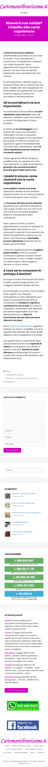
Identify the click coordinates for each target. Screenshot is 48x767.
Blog (8, 371)
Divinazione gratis (15, 374)
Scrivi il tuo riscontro (16, 690)
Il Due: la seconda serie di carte (23, 503)
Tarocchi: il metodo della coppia (24, 494)
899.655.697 (24, 561)
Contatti (40, 753)
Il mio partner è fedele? (20, 522)
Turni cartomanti (21, 753)
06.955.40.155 (24, 577)
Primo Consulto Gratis (21, 746)
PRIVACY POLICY (24, 763)
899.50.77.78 (24, 569)
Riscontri (7, 753)
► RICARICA (24, 594)
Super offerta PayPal (14, 749)
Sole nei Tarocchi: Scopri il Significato (26, 513)
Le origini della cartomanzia (22, 532)
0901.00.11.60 (24, 585)
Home (7, 746)
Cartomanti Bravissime (20, 326)
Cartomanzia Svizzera (33, 749)
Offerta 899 (38, 746)
